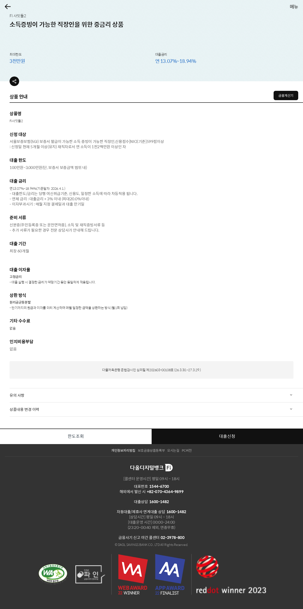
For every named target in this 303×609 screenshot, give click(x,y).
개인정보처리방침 (123, 450)
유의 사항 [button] (17, 395)
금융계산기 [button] (285, 95)
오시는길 (173, 450)
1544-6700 (159, 486)
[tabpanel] (151, 245)
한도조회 (76, 436)
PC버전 (187, 450)
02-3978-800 (173, 537)
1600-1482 (159, 502)
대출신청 (227, 436)
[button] (8, 6)
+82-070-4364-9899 (165, 492)
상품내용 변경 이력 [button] (24, 409)
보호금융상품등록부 (151, 450)
